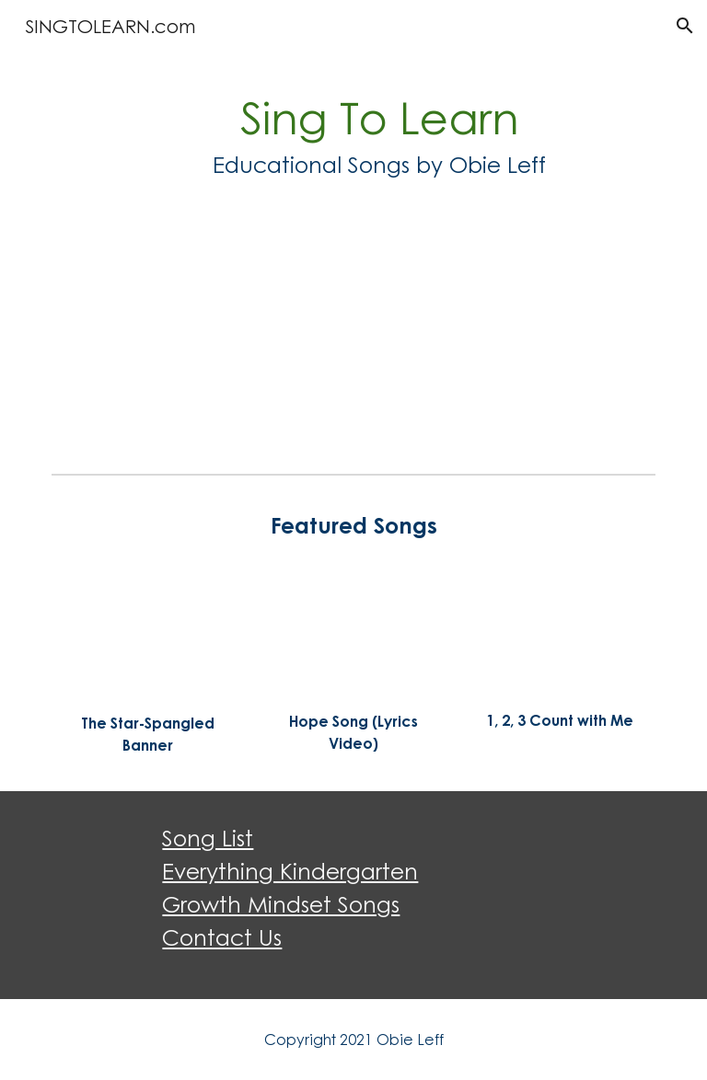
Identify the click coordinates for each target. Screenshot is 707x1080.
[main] (379, 133)
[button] (685, 26)
